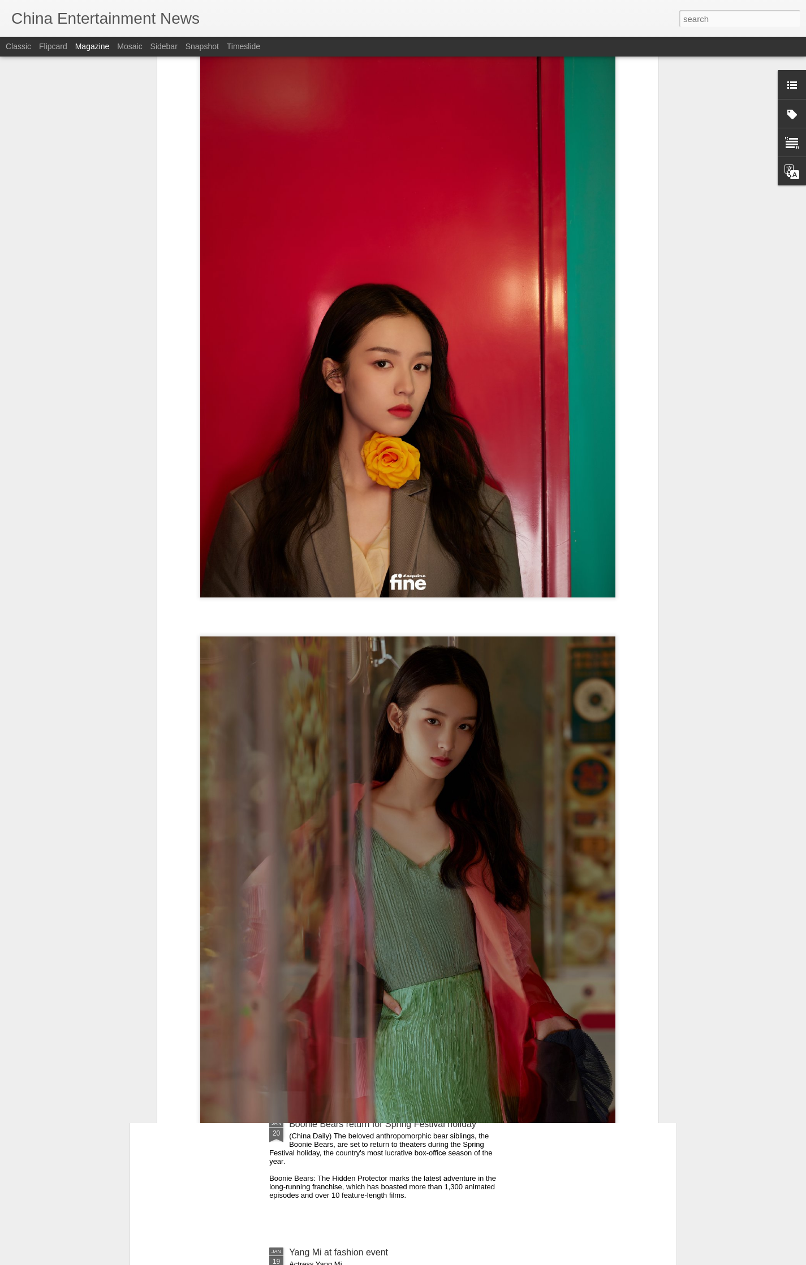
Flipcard (53, 46)
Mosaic (129, 46)
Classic (18, 46)
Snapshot (202, 46)
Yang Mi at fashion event (338, 1252)
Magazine (92, 46)
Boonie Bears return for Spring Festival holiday (382, 1124)
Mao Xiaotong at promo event (348, 995)
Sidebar (164, 46)
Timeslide (243, 46)
